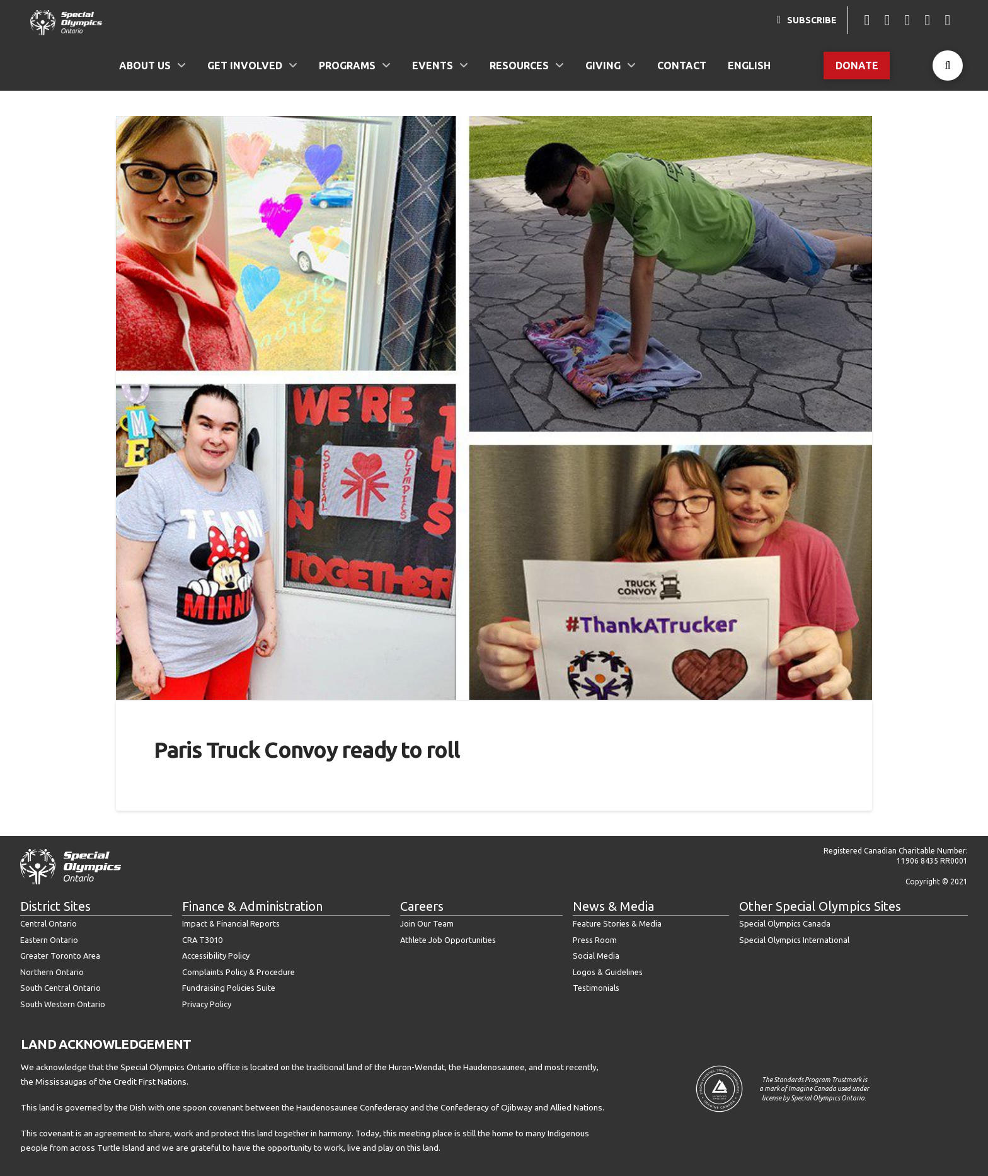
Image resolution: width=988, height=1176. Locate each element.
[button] (948, 65)
